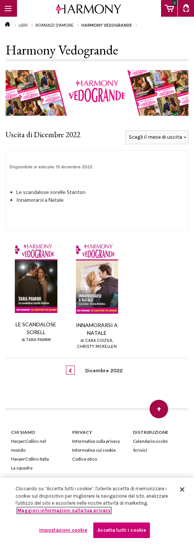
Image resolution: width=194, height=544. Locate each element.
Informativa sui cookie (94, 450)
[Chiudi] (182, 489)
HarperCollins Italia (30, 459)
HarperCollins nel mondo (28, 445)
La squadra (22, 468)
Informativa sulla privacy (96, 441)
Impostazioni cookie (63, 530)
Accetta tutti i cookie (121, 530)
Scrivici (140, 450)
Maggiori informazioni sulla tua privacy (64, 510)
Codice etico (84, 459)
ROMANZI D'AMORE (55, 25)
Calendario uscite (150, 441)
